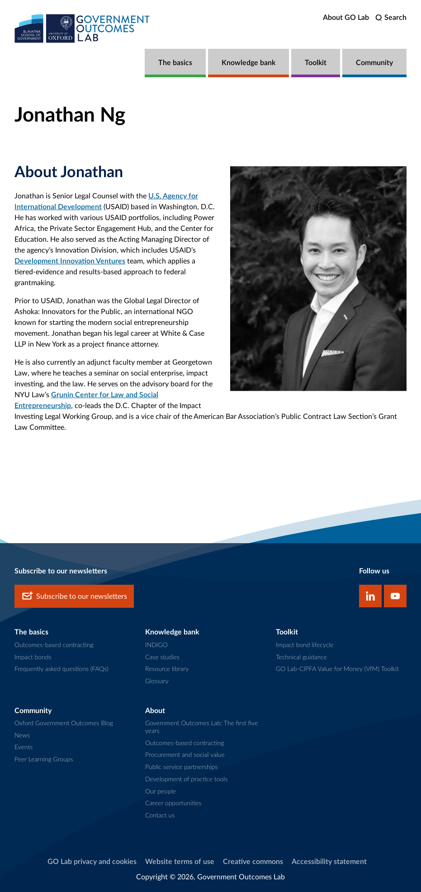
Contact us (160, 815)
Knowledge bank (248, 62)
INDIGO (156, 644)
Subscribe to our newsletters (74, 596)
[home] (82, 28)
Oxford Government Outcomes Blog (63, 723)
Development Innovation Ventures (69, 261)
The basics (175, 62)
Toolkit (315, 62)
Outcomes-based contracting (54, 644)
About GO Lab (346, 17)
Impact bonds (32, 657)
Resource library (167, 668)
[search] (391, 17)
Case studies (162, 657)
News (22, 735)
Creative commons (253, 861)
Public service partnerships (181, 766)
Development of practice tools (186, 779)
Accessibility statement (329, 861)
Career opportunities (173, 803)
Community (374, 62)
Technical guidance (301, 657)
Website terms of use (179, 861)
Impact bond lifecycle (305, 644)
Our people (160, 791)
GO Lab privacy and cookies (92, 861)
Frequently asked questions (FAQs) (61, 668)
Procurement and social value (185, 754)
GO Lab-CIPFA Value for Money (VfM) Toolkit (337, 668)
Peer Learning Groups (43, 759)
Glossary (157, 681)
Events (23, 747)
